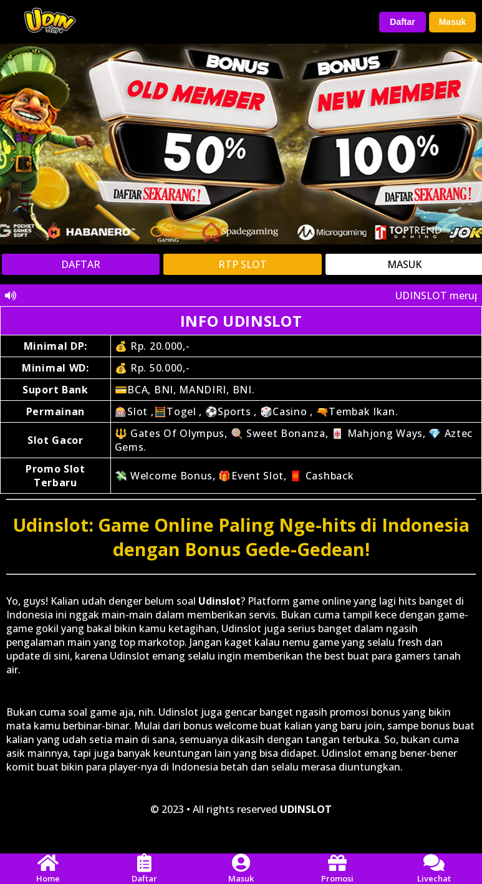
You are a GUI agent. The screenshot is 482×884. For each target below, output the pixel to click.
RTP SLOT (242, 264)
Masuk (452, 22)
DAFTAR (80, 264)
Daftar (402, 22)
